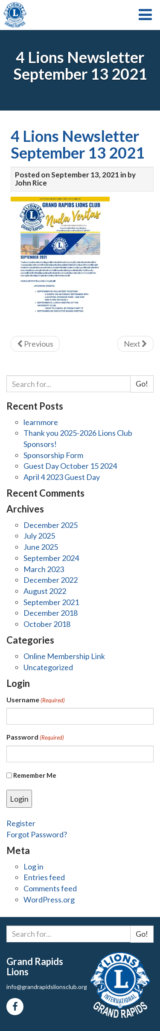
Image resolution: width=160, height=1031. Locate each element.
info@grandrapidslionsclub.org (46, 986)
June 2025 (40, 546)
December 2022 (50, 579)
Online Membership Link (64, 656)
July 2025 (39, 535)
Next (135, 343)
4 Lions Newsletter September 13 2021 (78, 144)
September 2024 (51, 558)
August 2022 (44, 591)
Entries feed (44, 877)
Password (35, 737)
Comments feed (50, 888)
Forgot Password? (36, 834)
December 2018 (50, 612)
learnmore (40, 422)
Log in (33, 866)
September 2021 (51, 602)
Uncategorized (48, 667)
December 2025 (50, 525)
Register (20, 823)
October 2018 (46, 624)
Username (35, 699)
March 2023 (43, 569)
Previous (35, 343)
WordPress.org (49, 899)
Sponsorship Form (53, 455)
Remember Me (34, 775)
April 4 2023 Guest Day (61, 477)
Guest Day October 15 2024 (70, 466)
